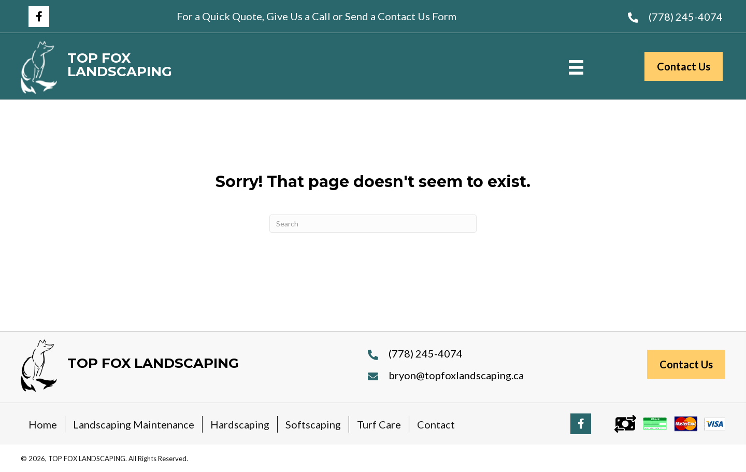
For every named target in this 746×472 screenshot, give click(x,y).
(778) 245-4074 (686, 16)
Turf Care (379, 424)
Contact (436, 424)
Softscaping (313, 424)
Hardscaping (239, 424)
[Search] (373, 223)
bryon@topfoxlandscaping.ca (456, 375)
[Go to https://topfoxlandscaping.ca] (143, 67)
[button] (38, 16)
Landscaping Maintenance (133, 424)
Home (42, 424)
